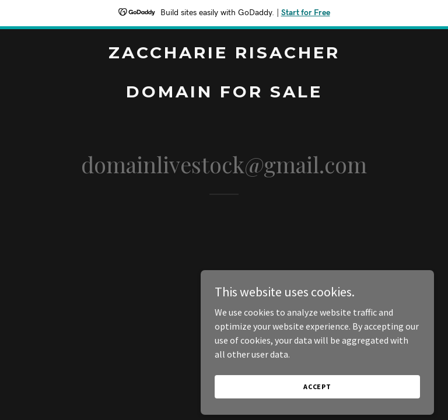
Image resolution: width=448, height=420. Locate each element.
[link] (224, 94)
